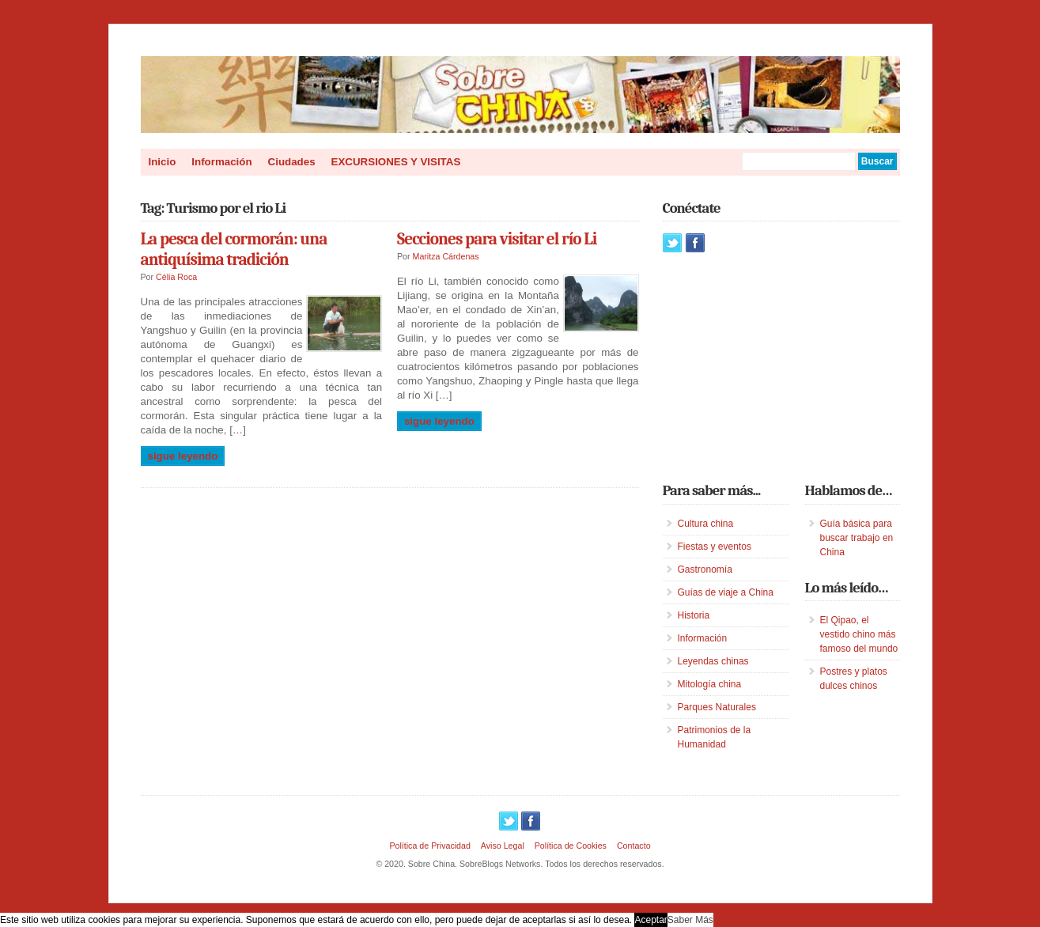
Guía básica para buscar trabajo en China (857, 538)
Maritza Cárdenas (446, 256)
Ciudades (292, 162)
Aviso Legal (502, 845)
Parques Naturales (717, 707)
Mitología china (710, 684)
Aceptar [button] (650, 919)
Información (221, 162)
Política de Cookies (571, 845)
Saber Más (690, 919)
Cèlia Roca (176, 277)
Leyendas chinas (713, 661)
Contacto (634, 845)
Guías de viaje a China (725, 592)
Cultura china (706, 523)
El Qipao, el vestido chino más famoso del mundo (859, 634)
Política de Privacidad (429, 845)
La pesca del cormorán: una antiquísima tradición (234, 249)
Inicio (162, 162)
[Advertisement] (781, 367)
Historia (694, 615)
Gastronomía (705, 569)
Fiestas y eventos (714, 546)
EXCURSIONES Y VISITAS (396, 162)
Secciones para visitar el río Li (496, 238)
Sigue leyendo (183, 456)
